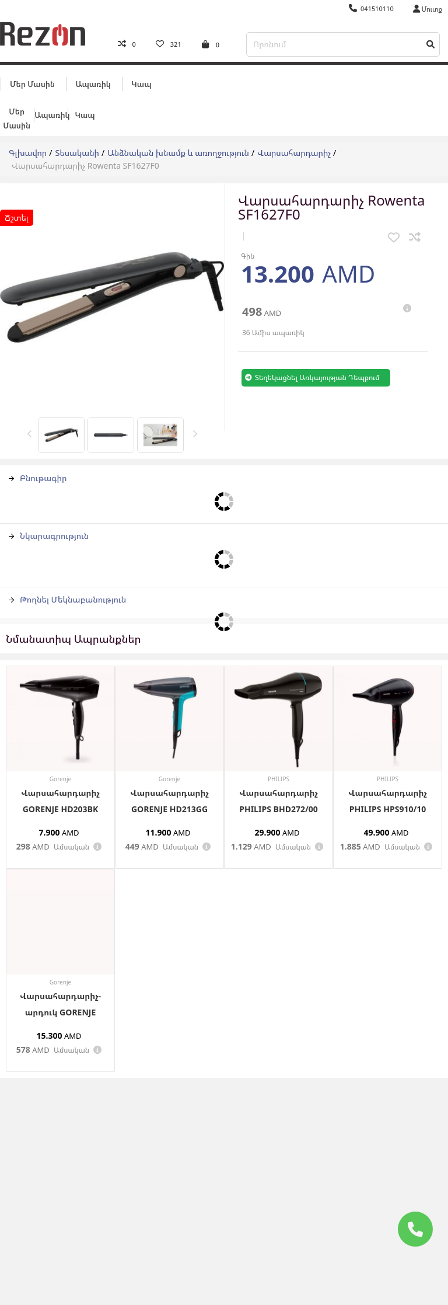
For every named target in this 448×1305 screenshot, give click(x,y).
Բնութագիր (38, 468)
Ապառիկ (92, 74)
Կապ (141, 74)
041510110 (371, 8)
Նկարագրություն (49, 526)
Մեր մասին (32, 74)
